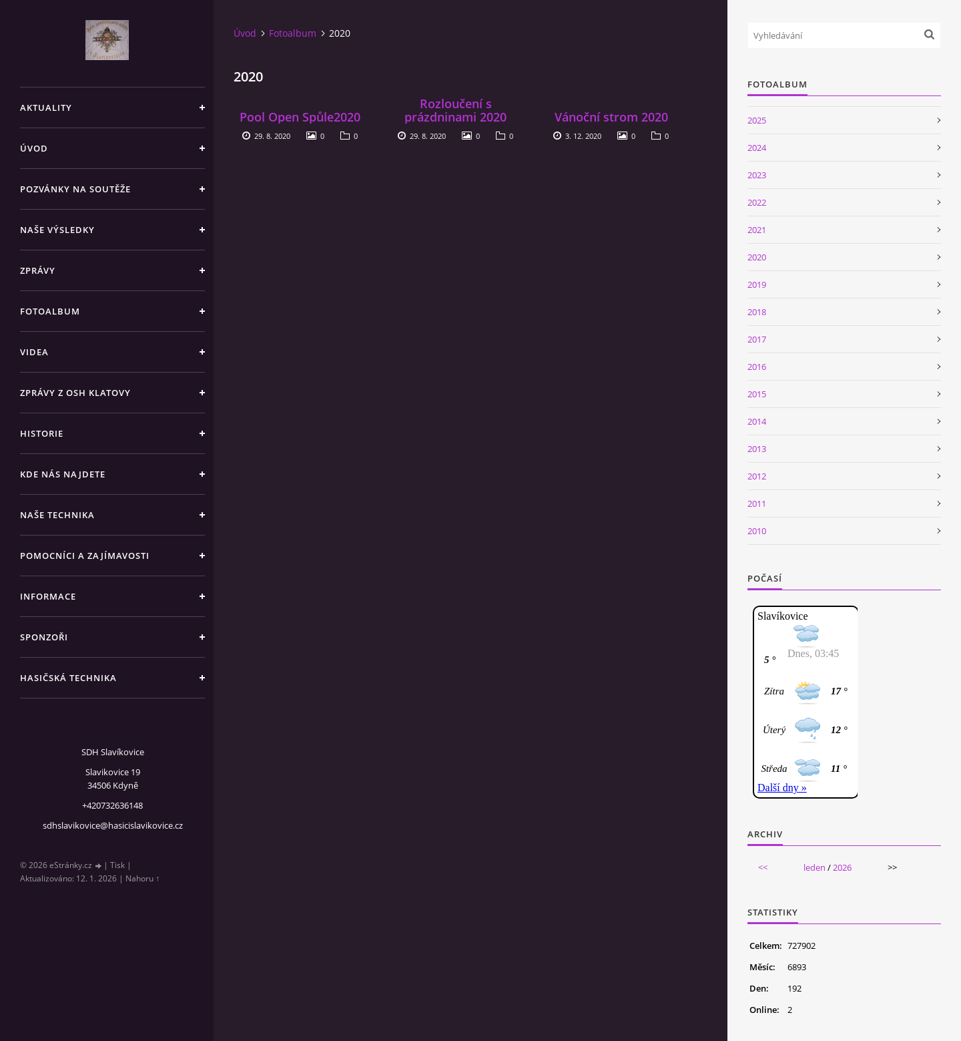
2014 (756, 421)
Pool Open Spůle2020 (300, 117)
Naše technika (57, 515)
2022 (756, 202)
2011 (756, 503)
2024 (756, 148)
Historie (41, 433)
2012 (756, 476)
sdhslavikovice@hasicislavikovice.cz (113, 825)
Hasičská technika (68, 678)
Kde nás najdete (62, 474)
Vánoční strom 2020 (611, 117)
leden (815, 867)
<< (762, 867)
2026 (842, 867)
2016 (756, 367)
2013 (756, 449)
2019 (756, 284)
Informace (48, 596)
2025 (756, 120)
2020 (756, 257)
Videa (34, 352)
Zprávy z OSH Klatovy (75, 393)
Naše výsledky (57, 230)
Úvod (34, 148)
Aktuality (46, 107)
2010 (756, 531)
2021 (756, 230)
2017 (756, 339)
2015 (756, 394)
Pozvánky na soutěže (75, 189)
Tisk (117, 865)
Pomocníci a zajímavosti (84, 556)
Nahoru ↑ (142, 878)
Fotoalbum (50, 311)
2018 (756, 312)
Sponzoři (44, 637)
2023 (756, 175)
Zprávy (37, 270)
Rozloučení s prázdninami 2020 (455, 110)
